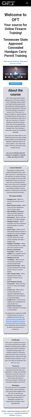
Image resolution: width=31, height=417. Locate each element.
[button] (5, 77)
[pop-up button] (21, 77)
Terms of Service (9, 413)
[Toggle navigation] (27, 3)
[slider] (14, 74)
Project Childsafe (20, 323)
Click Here (17, 362)
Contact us (19, 415)
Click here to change (15, 63)
